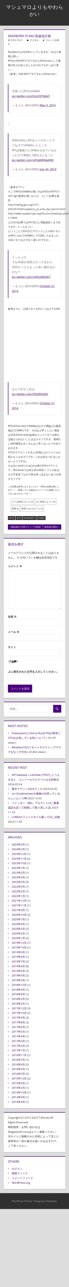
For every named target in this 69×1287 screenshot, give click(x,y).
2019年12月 (19, 943)
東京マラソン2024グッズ (27, 789)
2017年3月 (18, 1041)
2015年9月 (18, 1083)
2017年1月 (18, 1050)
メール (13, 632)
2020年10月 (19, 915)
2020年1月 (18, 938)
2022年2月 (18, 891)
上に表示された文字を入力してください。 (33, 671)
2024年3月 (18, 844)
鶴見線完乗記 (51, 527)
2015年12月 (19, 1078)
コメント (15, 566)
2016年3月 (18, 1074)
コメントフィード (22, 1178)
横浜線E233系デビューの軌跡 (26, 527)
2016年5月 (18, 1069)
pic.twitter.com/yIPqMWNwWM (32, 160)
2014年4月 (18, 1102)
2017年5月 (18, 1031)
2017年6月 (18, 1027)
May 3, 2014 (48, 105)
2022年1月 (18, 896)
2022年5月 (18, 882)
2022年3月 (18, 886)
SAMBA (41, 518)
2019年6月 (18, 966)
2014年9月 (18, 1097)
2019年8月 (18, 957)
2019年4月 (18, 975)
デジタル (34, 40)
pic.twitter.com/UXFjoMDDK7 (31, 277)
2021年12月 (19, 900)
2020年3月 (18, 929)
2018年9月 (18, 989)
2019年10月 (19, 947)
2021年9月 (18, 910)
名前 (12, 616)
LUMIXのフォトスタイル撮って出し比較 (36, 817)
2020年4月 (18, 924)
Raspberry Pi (29, 518)
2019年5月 (18, 971)
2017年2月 (18, 1046)
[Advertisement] (30, 345)
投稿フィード (20, 1173)
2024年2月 (18, 849)
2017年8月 (18, 1022)
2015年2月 (18, 1088)
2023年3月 (18, 877)
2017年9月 (18, 1017)
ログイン (17, 1168)
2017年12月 (19, 1008)
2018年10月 (19, 985)
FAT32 (11, 518)
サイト (12, 647)
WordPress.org (21, 1182)
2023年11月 (19, 858)
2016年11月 (19, 1055)
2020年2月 (18, 933)
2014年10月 (19, 1092)
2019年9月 (18, 952)
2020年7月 (18, 919)
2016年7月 (18, 1060)
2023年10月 (19, 863)
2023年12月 (19, 854)
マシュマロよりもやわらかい (34, 10)
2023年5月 (18, 872)
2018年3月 (18, 999)
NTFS (19, 518)
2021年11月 (19, 905)
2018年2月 (18, 1003)
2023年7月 (18, 868)
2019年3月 (18, 980)
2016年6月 (18, 1064)
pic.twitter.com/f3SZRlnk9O (30, 394)
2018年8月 (18, 994)
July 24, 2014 (48, 169)
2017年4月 (18, 1036)
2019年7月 (18, 961)
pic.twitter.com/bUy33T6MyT (31, 96)
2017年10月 (19, 1013)
